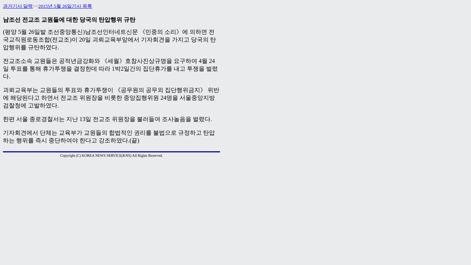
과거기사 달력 (18, 6)
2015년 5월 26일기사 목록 (65, 6)
